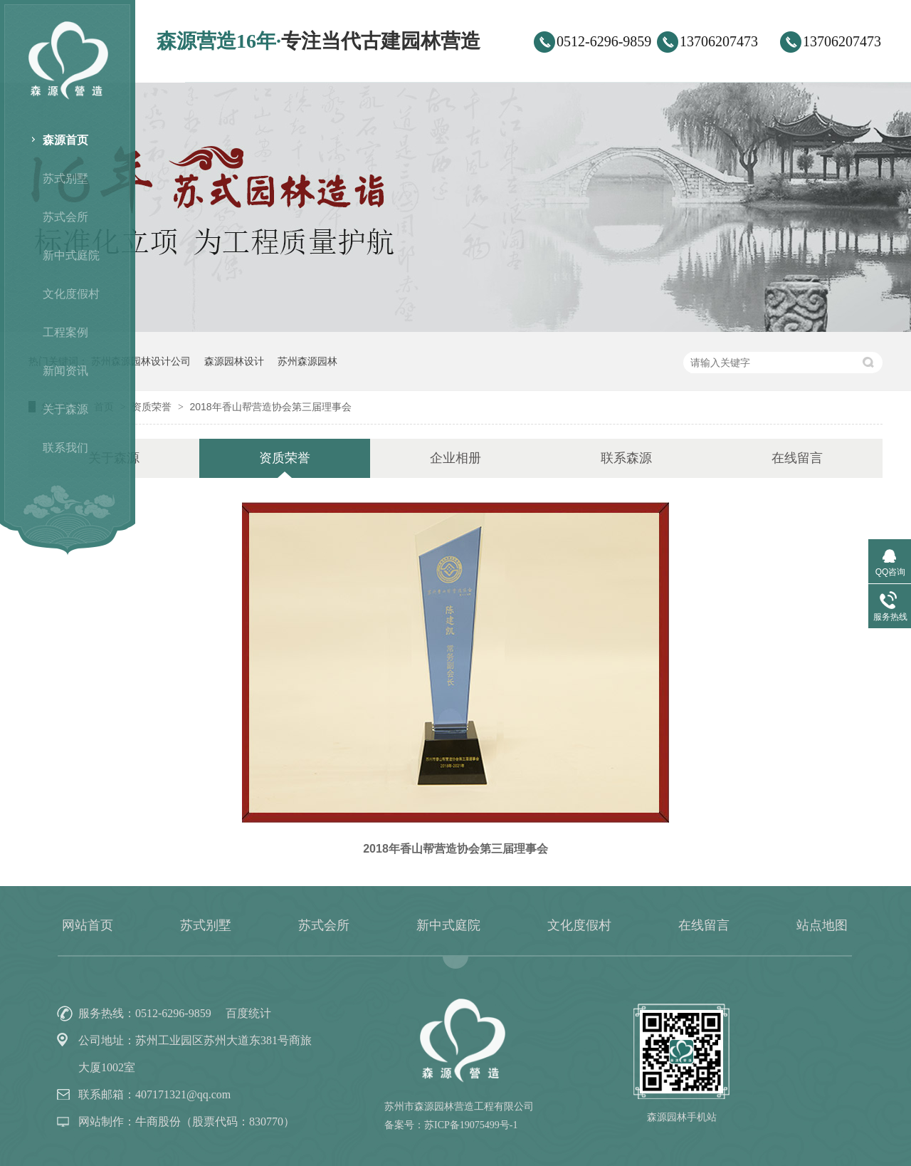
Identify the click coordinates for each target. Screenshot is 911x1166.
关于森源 (65, 409)
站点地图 (822, 925)
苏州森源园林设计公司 (141, 361)
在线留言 (797, 458)
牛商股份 (158, 1121)
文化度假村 (71, 294)
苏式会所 (65, 217)
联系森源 (626, 458)
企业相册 (455, 458)
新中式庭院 (71, 255)
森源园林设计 (234, 361)
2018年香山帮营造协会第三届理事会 (270, 406)
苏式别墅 (65, 178)
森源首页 (65, 140)
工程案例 (65, 332)
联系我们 (65, 448)
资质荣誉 (153, 406)
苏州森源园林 (307, 361)
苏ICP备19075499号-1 (470, 1125)
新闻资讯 (65, 371)
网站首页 (87, 925)
